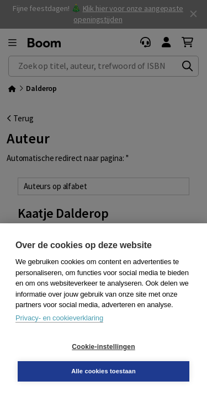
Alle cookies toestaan (103, 371)
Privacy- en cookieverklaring (59, 318)
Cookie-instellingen (103, 347)
